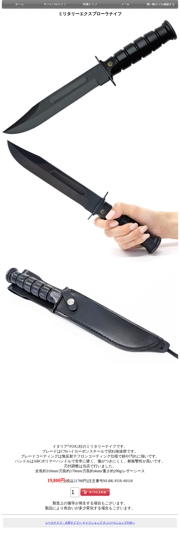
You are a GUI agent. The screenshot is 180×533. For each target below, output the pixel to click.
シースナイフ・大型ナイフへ (63, 522)
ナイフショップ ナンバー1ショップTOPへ (108, 522)
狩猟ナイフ (90, 4)
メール (125, 4)
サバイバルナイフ (55, 4)
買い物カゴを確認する (160, 4)
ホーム (19, 4)
